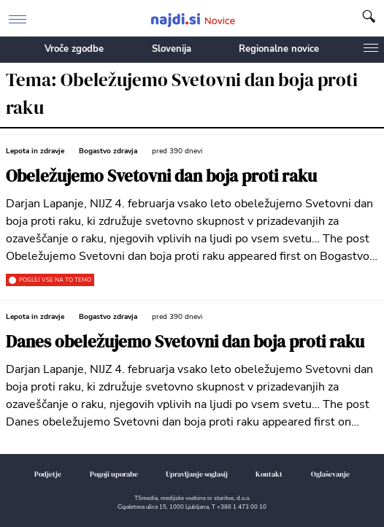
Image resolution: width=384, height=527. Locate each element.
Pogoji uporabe (114, 474)
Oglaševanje (330, 474)
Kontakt (269, 474)
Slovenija (171, 48)
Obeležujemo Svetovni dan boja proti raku (161, 176)
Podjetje (47, 474)
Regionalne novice (279, 48)
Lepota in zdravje (35, 151)
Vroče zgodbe (74, 48)
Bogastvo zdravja (108, 151)
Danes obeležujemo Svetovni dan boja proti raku (185, 342)
